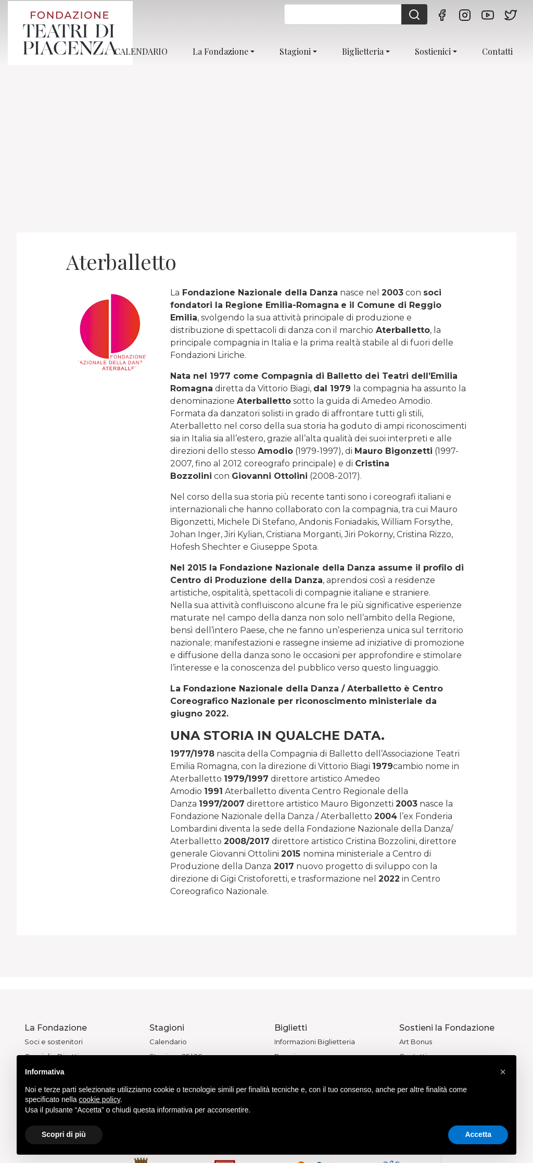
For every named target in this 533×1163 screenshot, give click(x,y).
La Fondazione (220, 51)
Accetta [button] (478, 1134)
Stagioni (295, 51)
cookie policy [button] (99, 1099)
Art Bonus (415, 1041)
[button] (502, 1071)
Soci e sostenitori (53, 1041)
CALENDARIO (141, 51)
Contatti (497, 51)
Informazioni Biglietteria (314, 1041)
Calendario (168, 1041)
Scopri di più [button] (64, 1134)
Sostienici (433, 51)
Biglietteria (363, 51)
